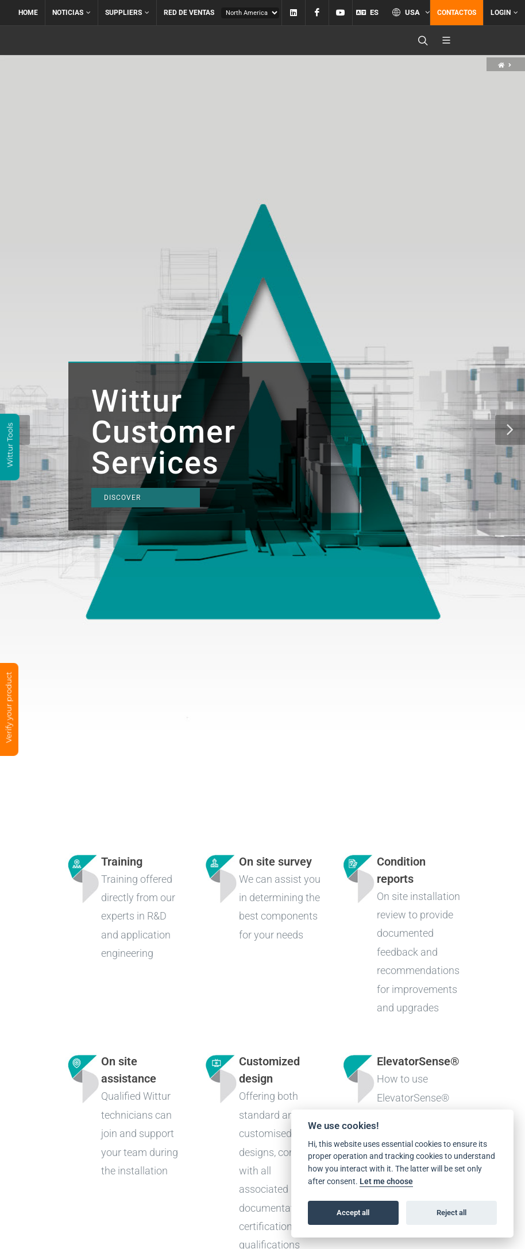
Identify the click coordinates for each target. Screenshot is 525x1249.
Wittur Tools (9, 446)
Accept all (353, 1212)
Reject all (451, 1212)
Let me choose (386, 1181)
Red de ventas (189, 13)
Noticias (71, 12)
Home (28, 13)
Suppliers (127, 12)
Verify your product (8, 708)
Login (504, 12)
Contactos (456, 13)
